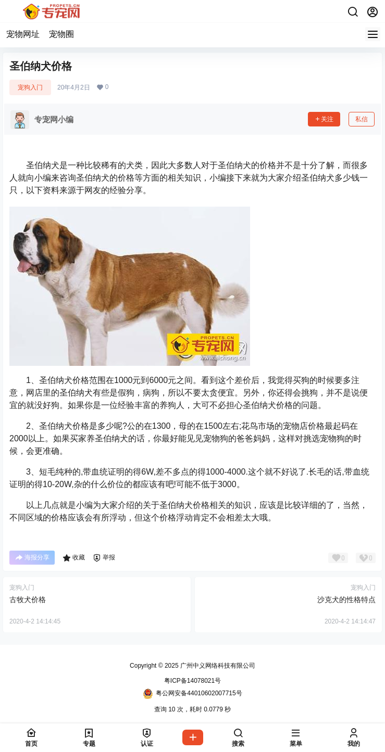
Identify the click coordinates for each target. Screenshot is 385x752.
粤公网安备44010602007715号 (192, 694)
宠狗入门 (30, 87)
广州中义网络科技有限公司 (217, 665)
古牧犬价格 (27, 599)
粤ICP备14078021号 (192, 680)
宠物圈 (61, 34)
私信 (361, 119)
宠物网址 (23, 34)
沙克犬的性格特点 (346, 599)
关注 (324, 119)
